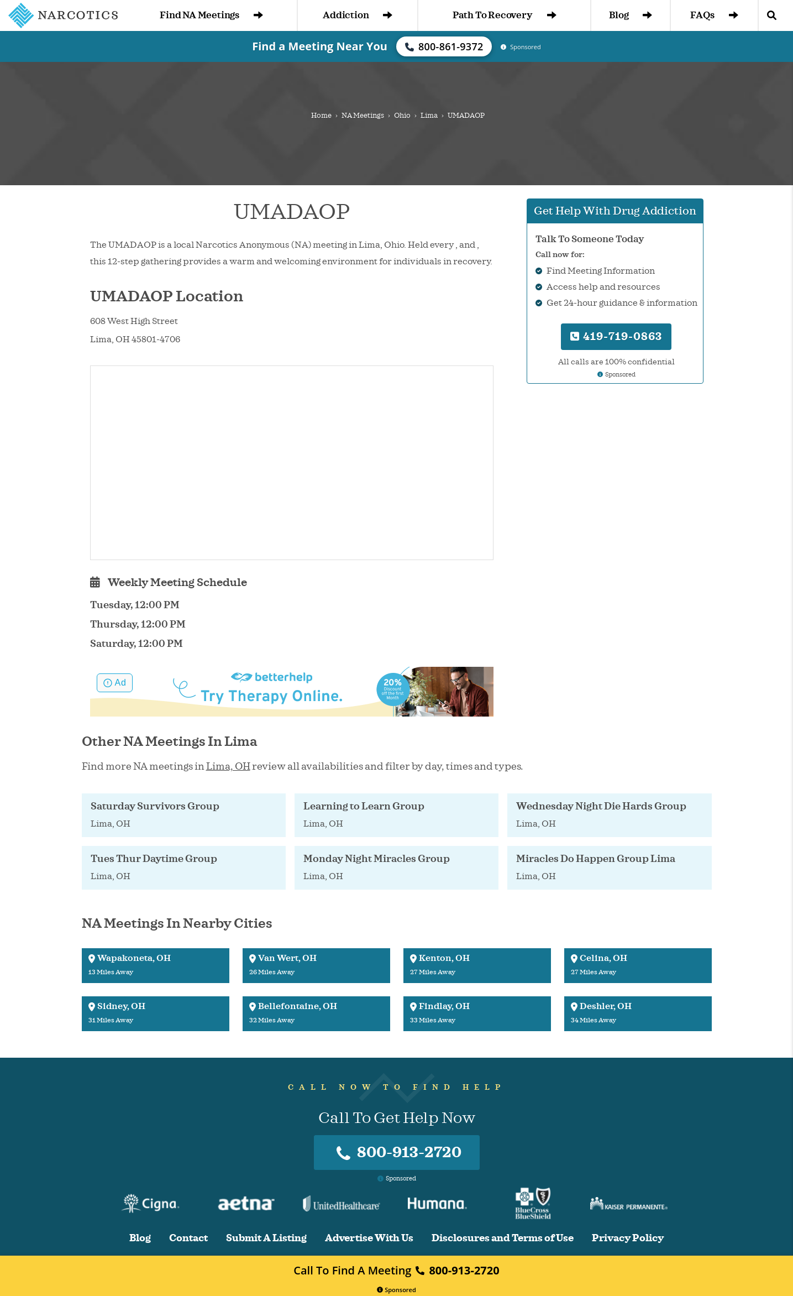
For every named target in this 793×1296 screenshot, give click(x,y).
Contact (188, 1238)
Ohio (402, 115)
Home (321, 115)
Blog (630, 15)
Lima (429, 115)
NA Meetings (363, 115)
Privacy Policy (628, 1238)
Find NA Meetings (211, 15)
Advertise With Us (369, 1238)
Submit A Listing (266, 1238)
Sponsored (396, 1290)
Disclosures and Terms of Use (503, 1238)
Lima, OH (228, 766)
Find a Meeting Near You (319, 46)
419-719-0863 (616, 336)
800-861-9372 (444, 46)
